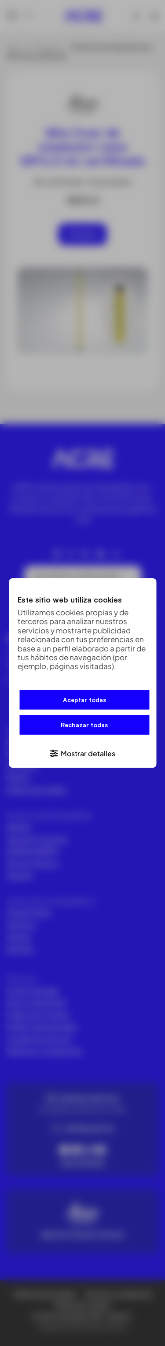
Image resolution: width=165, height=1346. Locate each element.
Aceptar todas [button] (84, 699)
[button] (82, 753)
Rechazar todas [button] (84, 724)
